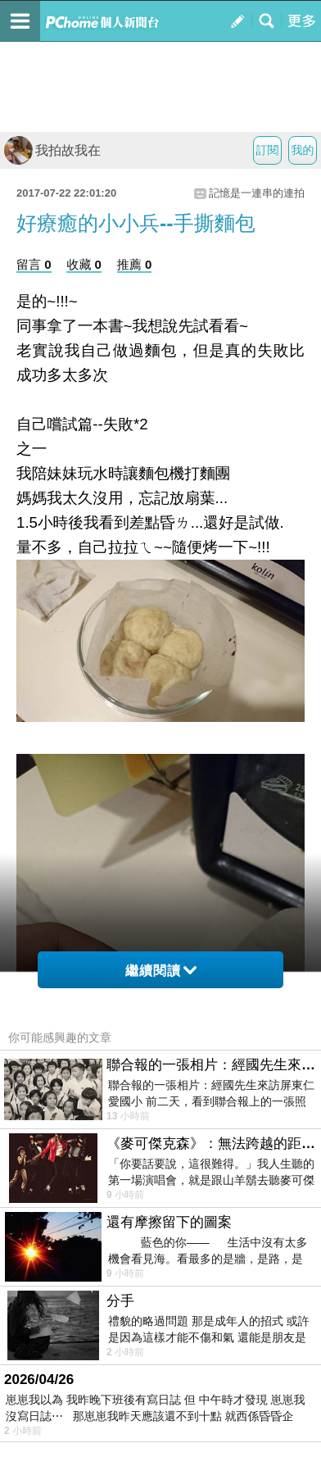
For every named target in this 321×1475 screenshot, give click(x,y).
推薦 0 (134, 264)
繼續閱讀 (161, 970)
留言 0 (34, 264)
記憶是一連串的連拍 (257, 193)
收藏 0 (84, 264)
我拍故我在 (52, 150)
